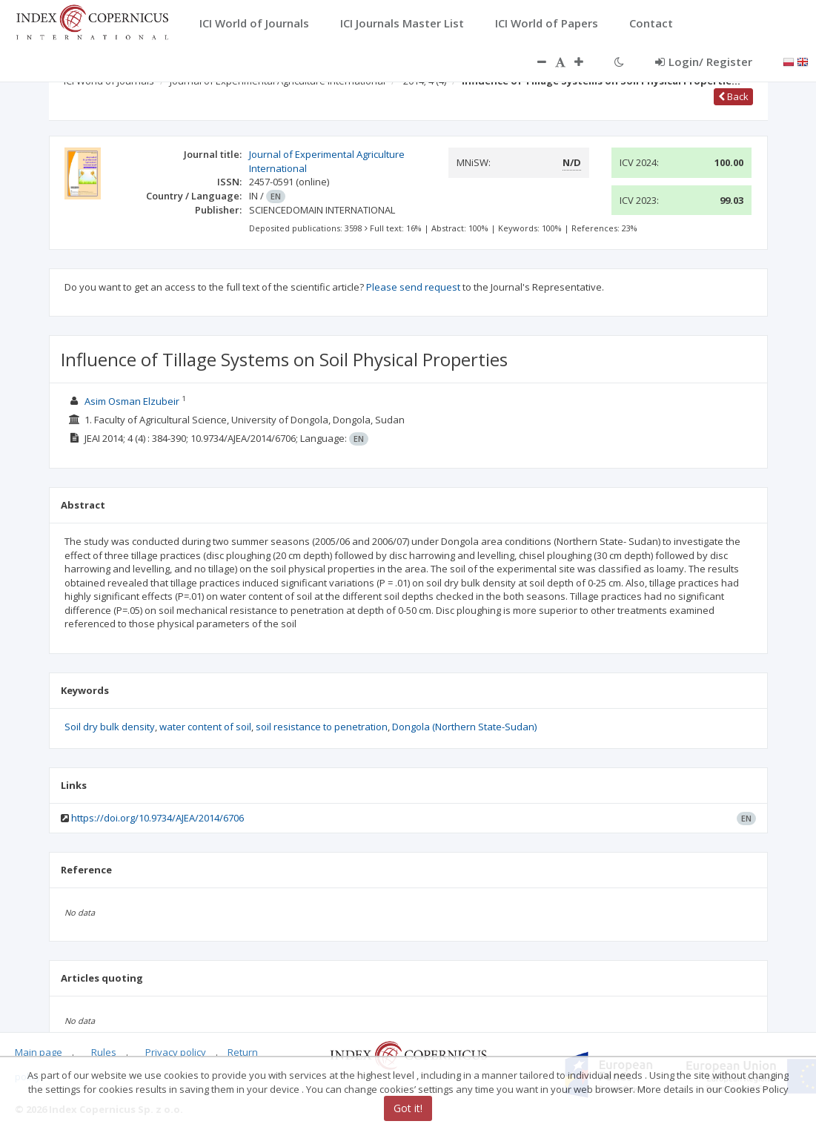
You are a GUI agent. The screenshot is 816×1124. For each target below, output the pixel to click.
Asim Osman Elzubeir (131, 401)
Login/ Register (703, 61)
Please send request (413, 287)
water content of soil (205, 726)
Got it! (408, 1108)
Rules (103, 1052)
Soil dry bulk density (109, 726)
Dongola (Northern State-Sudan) (464, 726)
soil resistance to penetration (322, 726)
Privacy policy (175, 1052)
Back (733, 96)
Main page (38, 1052)
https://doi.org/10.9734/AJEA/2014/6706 (157, 817)
